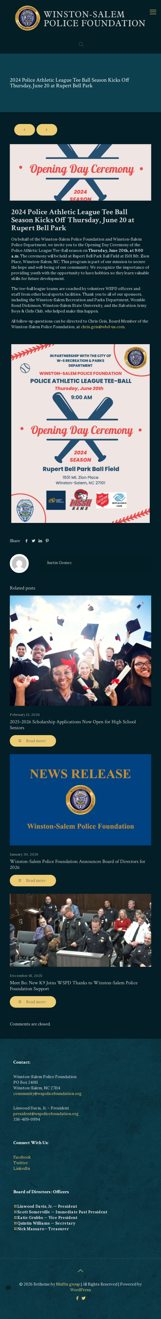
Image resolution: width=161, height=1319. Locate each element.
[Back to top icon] (80, 1271)
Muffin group (68, 1284)
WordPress (80, 1289)
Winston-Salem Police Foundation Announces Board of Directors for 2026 (77, 864)
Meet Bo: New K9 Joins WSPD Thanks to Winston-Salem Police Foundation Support (74, 986)
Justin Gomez (59, 562)
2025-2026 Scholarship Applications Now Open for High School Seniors (73, 725)
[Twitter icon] (84, 1298)
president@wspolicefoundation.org (46, 1113)
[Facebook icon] (77, 1298)
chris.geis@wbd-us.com (103, 326)
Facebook (22, 1157)
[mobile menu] (153, 12)
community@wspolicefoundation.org (47, 1093)
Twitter (20, 1162)
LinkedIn (21, 1168)
